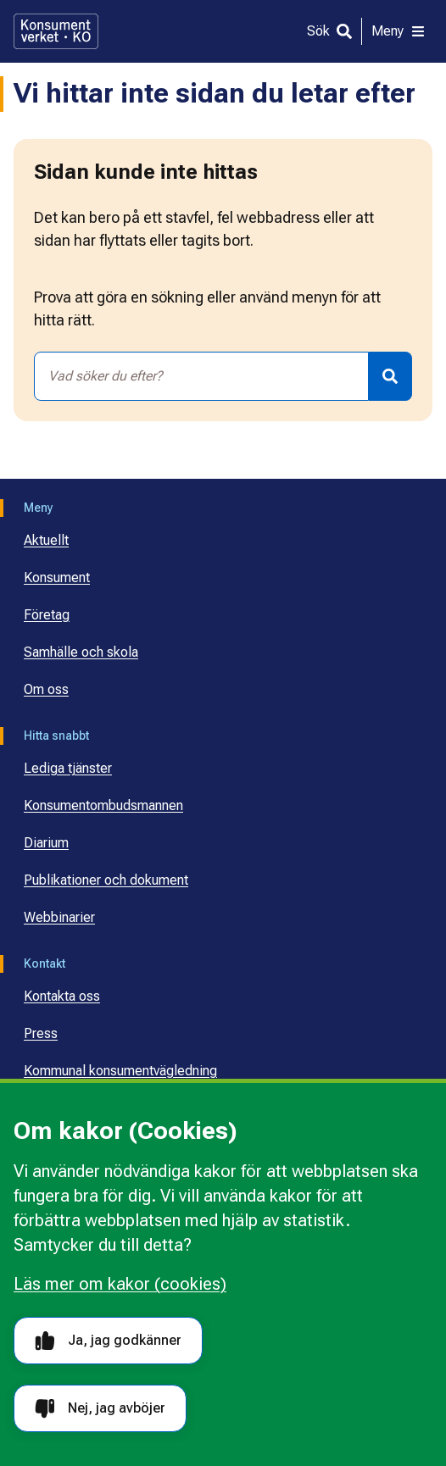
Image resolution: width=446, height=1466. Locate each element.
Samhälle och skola (81, 652)
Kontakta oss (62, 996)
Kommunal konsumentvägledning (120, 1071)
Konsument (57, 577)
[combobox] (201, 376)
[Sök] (329, 31)
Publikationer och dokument (106, 880)
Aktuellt (46, 540)
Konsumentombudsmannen (103, 805)
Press (41, 1033)
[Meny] (398, 31)
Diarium (46, 843)
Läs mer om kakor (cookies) (120, 1284)
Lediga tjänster (68, 768)
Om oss (46, 689)
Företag (47, 615)
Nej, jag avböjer (100, 1409)
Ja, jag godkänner (108, 1341)
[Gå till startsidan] (56, 31)
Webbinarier (59, 917)
